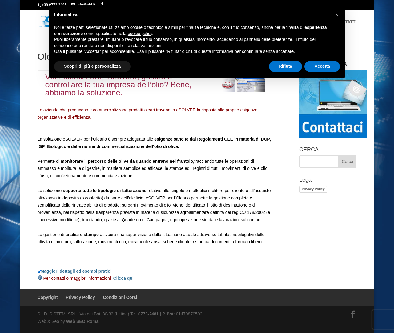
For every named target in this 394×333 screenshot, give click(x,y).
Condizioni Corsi (120, 297)
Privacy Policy (313, 189)
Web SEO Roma (82, 321)
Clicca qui (123, 278)
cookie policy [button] (140, 33)
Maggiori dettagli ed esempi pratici (74, 271)
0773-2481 (148, 313)
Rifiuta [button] (285, 66)
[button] (337, 15)
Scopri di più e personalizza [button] (92, 66)
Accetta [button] (322, 66)
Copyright (48, 297)
